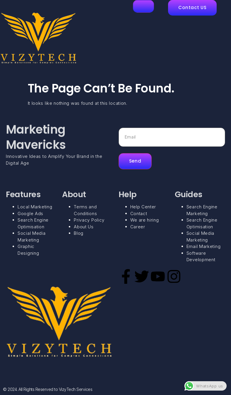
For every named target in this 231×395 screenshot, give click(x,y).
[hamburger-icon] (143, 6)
